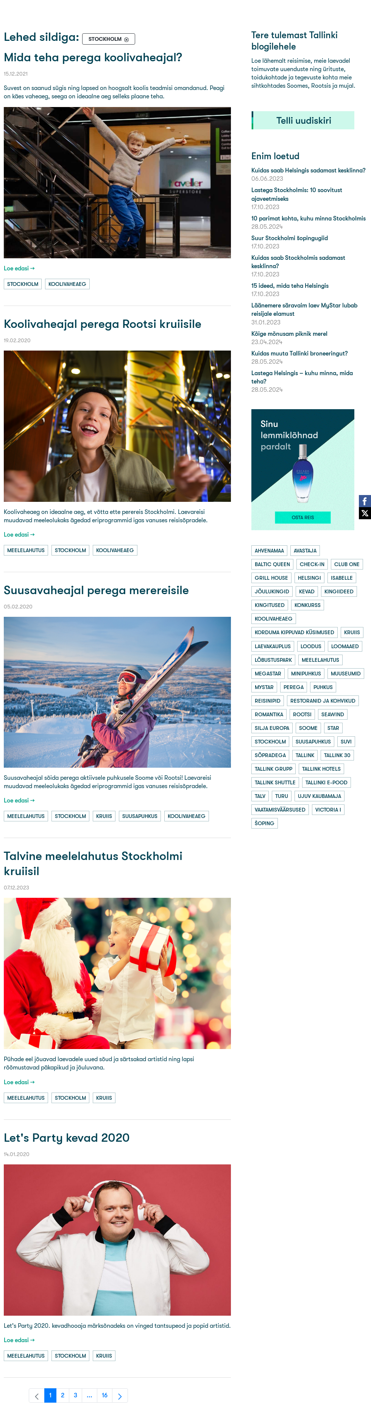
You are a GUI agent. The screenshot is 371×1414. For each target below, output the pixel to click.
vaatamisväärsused (280, 810)
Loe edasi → (19, 268)
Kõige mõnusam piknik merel (289, 333)
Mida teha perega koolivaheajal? (93, 57)
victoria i (328, 810)
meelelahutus (26, 550)
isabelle (342, 578)
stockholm (22, 284)
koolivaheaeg (67, 284)
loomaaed (345, 646)
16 (107, 1397)
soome (308, 728)
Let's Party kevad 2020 (67, 1138)
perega (294, 687)
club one (347, 564)
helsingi (309, 578)
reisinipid (268, 701)
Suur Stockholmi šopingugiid (289, 238)
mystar (264, 687)
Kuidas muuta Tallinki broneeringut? (299, 353)
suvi (346, 742)
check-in (312, 564)
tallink (305, 755)
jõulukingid (272, 591)
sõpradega (270, 755)
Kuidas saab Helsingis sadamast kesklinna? (308, 170)
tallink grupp (273, 769)
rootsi (302, 714)
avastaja (305, 551)
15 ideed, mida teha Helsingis (290, 285)
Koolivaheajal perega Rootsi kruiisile (102, 324)
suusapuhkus (139, 816)
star (333, 728)
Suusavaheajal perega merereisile (96, 590)
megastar (268, 674)
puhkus (323, 687)
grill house (271, 578)
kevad (307, 591)
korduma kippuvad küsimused (294, 632)
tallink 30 (337, 755)
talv (260, 796)
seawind (332, 714)
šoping (264, 823)
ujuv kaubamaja (319, 796)
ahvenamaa (269, 551)
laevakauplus (273, 646)
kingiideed (339, 591)
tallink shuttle (275, 782)
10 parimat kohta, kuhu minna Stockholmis (308, 218)
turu (281, 796)
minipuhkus (306, 674)
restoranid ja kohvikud (322, 701)
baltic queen (272, 564)
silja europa (272, 728)
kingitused (270, 605)
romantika (269, 714)
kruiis (104, 816)
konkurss (308, 605)
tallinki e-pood (327, 782)
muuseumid (346, 674)
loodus (311, 646)
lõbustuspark (273, 660)
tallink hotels (321, 769)
